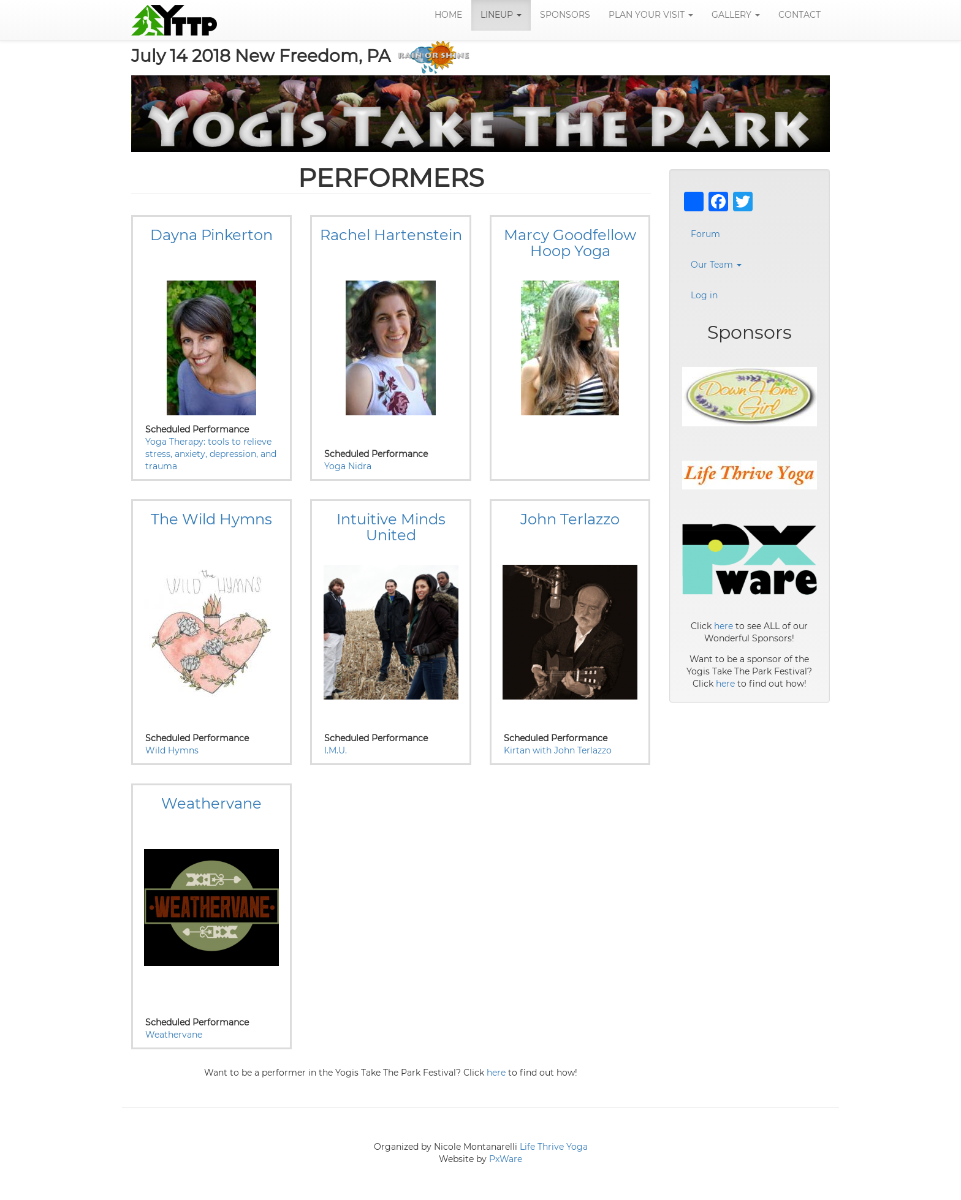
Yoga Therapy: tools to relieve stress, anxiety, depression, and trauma (210, 454)
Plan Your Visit (651, 15)
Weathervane (173, 1035)
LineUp (501, 15)
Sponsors (565, 15)
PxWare (505, 1159)
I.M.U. (335, 751)
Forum (705, 234)
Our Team (716, 265)
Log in (704, 296)
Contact (799, 15)
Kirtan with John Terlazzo (558, 751)
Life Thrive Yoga (554, 1147)
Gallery (736, 15)
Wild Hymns (172, 751)
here (496, 1073)
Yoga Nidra (347, 466)
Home (448, 15)
